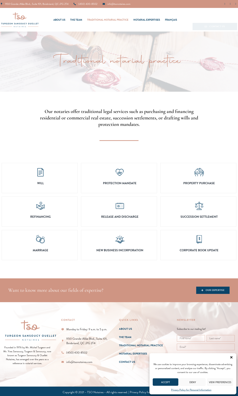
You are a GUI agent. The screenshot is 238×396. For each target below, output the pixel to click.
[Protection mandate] (120, 172)
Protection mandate (120, 183)
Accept (165, 382)
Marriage (40, 250)
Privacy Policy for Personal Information (191, 390)
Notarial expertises (146, 20)
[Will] (40, 172)
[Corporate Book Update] (199, 239)
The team (76, 20)
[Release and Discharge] (120, 206)
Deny (192, 382)
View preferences (220, 382)
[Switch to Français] (170, 20)
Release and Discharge (120, 216)
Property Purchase (199, 183)
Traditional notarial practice (107, 20)
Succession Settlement (199, 216)
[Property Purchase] (199, 172)
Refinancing (40, 216)
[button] (231, 357)
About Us (59, 20)
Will (40, 183)
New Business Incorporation (119, 250)
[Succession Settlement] (199, 206)
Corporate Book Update (199, 250)
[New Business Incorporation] (120, 239)
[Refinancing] (40, 206)
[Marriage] (40, 239)
